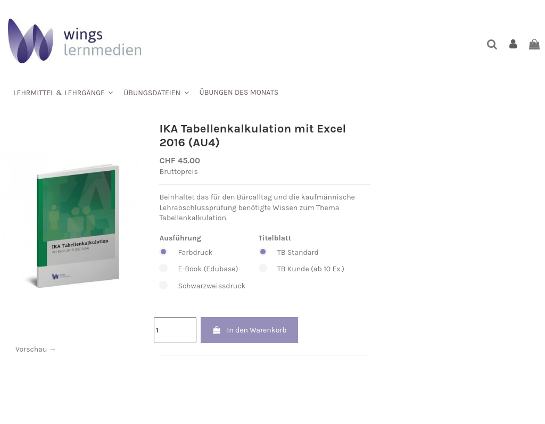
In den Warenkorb (249, 330)
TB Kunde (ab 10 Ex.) (301, 269)
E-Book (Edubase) (202, 269)
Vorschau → (35, 349)
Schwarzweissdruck (202, 286)
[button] (63, 92)
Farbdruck (202, 252)
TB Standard (301, 252)
